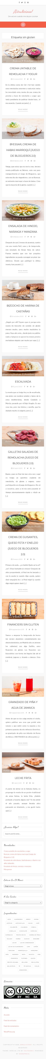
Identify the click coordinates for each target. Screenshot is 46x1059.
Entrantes (29, 58)
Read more (23, 109)
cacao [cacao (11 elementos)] (30, 923)
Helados (14, 694)
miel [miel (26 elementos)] (7, 954)
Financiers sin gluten (23, 624)
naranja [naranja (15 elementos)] (15, 954)
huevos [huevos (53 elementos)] (26, 939)
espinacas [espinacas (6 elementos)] (9, 935)
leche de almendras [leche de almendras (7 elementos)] (15, 946)
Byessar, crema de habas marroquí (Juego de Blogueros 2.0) (23, 150)
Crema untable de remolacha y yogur (17, 851)
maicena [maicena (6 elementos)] (12, 950)
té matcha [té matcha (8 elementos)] (27, 966)
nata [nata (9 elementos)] (23, 954)
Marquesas (8, 869)
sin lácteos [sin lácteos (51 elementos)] (11, 966)
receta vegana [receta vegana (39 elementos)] (12, 962)
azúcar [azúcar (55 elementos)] (9, 923)
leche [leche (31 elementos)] (14, 943)
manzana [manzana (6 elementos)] (34, 950)
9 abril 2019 (17, 783)
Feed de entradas (10, 1020)
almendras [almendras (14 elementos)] (18, 919)
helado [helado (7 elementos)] (9, 939)
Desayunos (27, 298)
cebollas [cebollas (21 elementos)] (12, 931)
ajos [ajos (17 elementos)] (9, 919)
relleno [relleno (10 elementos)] (25, 962)
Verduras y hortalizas (23, 61)
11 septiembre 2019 (16, 713)
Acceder (7, 1015)
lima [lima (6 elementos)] (28, 946)
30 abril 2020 (17, 468)
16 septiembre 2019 (17, 629)
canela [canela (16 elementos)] (33, 927)
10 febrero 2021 (17, 237)
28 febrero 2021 (16, 161)
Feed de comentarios (11, 1026)
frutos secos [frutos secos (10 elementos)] (21, 935)
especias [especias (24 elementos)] (34, 931)
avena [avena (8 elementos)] (36, 919)
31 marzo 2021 (17, 79)
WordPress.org (9, 1032)
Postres (6, 770)
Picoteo (37, 58)
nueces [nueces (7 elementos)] (31, 954)
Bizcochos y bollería (12, 298)
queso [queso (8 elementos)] (33, 958)
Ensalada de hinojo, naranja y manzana (17, 866)
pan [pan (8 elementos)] (39, 954)
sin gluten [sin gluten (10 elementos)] (35, 962)
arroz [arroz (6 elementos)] (28, 919)
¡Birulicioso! (23, 11)
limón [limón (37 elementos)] (35, 946)
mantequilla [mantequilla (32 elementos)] (22, 950)
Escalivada (23, 381)
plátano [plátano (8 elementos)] (24, 958)
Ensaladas (7, 218)
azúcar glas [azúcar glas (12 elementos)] (20, 923)
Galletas (18, 441)
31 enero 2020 (17, 559)
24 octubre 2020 (17, 316)
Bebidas (6, 694)
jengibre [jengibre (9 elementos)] (36, 939)
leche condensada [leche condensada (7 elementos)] (27, 943)
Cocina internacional (14, 58)
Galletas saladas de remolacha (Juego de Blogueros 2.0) (23, 457)
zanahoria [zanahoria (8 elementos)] (23, 970)
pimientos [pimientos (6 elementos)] (14, 958)
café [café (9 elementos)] (37, 923)
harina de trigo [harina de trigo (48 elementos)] (34, 935)
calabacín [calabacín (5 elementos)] (13, 927)
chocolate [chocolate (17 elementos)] (23, 931)
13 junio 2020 (17, 387)
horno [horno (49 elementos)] (18, 939)
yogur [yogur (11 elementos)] (36, 966)
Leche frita (23, 778)
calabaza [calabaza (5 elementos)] (24, 927)
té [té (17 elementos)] (19, 966)
